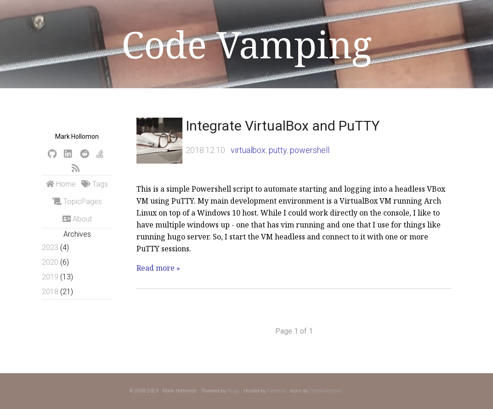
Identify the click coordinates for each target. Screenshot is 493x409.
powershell (309, 150)
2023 (50, 247)
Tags (94, 184)
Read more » (158, 268)
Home (61, 184)
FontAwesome (325, 391)
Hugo (233, 391)
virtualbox (248, 150)
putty (278, 150)
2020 (50, 262)
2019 (50, 277)
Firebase (276, 391)
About (77, 219)
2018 (50, 291)
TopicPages (77, 201)
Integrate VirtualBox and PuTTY (283, 126)
